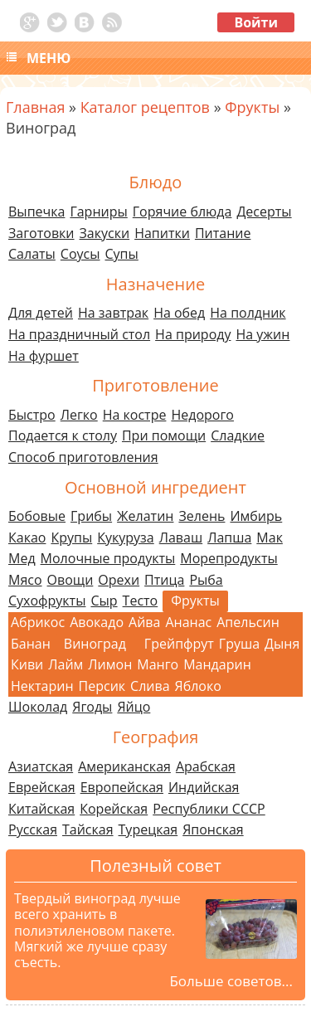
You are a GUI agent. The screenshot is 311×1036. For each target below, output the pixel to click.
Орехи (118, 580)
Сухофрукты (46, 600)
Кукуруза (125, 537)
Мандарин (217, 664)
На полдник (247, 313)
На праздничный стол (79, 334)
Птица (164, 580)
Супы (121, 254)
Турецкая (148, 829)
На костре (135, 415)
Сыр (103, 600)
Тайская (88, 829)
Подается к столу (62, 435)
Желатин (145, 516)
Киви (27, 664)
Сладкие (238, 435)
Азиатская (40, 766)
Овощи (70, 580)
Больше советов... (231, 980)
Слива (149, 686)
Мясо (25, 580)
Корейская (114, 809)
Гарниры (98, 211)
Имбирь (256, 516)
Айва (144, 622)
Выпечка (36, 211)
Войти (256, 22)
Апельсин (247, 622)
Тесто (140, 600)
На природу (193, 334)
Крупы (71, 537)
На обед (179, 313)
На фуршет (43, 356)
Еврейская (41, 787)
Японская (212, 829)
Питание (223, 233)
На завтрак (113, 313)
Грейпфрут (179, 644)
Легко (79, 415)
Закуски (105, 233)
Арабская (206, 766)
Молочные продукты (108, 558)
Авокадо (97, 622)
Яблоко (198, 686)
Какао (27, 537)
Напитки (162, 233)
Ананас (188, 622)
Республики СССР (209, 809)
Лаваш (180, 537)
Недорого (202, 415)
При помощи (164, 435)
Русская (32, 829)
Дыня (282, 644)
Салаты (32, 254)
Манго (157, 664)
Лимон (110, 664)
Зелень (201, 516)
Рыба (205, 580)
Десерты (263, 211)
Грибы (91, 516)
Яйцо (133, 707)
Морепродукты (228, 558)
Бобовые (37, 516)
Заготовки (41, 233)
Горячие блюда (182, 211)
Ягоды (92, 707)
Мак (269, 537)
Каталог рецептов (145, 107)
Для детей (40, 313)
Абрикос (38, 622)
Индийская (204, 787)
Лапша (229, 537)
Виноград (95, 644)
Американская (124, 766)
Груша (239, 644)
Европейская (121, 787)
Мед (22, 558)
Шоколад (37, 707)
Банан (31, 644)
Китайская (41, 809)
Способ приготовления (83, 457)
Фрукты (252, 107)
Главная (35, 107)
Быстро (32, 415)
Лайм (65, 664)
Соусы (80, 254)
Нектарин (42, 686)
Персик (102, 686)
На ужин (262, 334)
